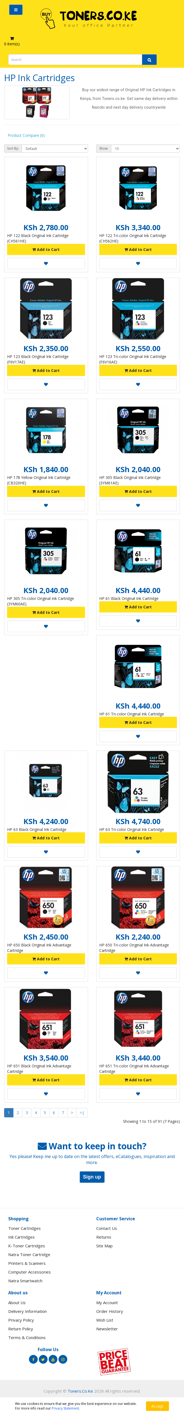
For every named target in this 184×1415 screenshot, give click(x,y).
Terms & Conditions (27, 1337)
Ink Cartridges (21, 1237)
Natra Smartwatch (25, 1280)
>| (82, 1112)
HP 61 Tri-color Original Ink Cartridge (131, 714)
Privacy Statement (65, 1408)
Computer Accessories (29, 1272)
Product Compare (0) (26, 135)
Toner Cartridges (24, 1228)
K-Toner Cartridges (26, 1245)
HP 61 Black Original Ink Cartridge (129, 598)
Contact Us (106, 1228)
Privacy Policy (21, 1320)
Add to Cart (46, 249)
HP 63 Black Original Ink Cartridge (36, 829)
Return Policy (20, 1328)
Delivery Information (27, 1311)
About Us (17, 1302)
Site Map (104, 1245)
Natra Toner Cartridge (29, 1254)
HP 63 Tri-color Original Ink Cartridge (131, 829)
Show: (103, 148)
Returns (103, 1237)
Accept (157, 1406)
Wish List (104, 1320)
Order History (109, 1311)
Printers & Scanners (27, 1263)
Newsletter (107, 1328)
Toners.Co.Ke (80, 1391)
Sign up (92, 1177)
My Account (107, 1302)
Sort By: (13, 148)
